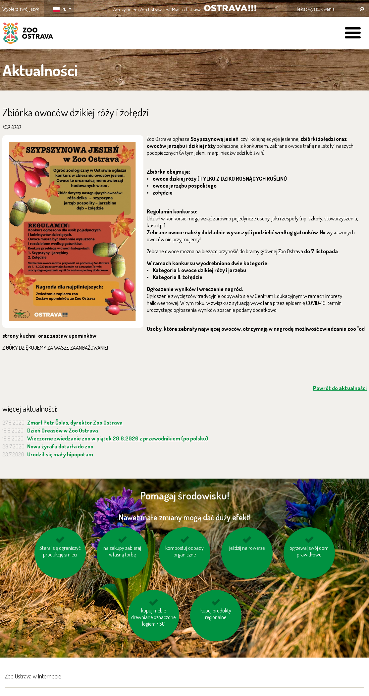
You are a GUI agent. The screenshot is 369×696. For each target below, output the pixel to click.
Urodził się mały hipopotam (60, 454)
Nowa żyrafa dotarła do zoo (60, 446)
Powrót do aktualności (340, 387)
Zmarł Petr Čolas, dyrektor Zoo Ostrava (75, 422)
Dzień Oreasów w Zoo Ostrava (62, 430)
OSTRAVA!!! (230, 8)
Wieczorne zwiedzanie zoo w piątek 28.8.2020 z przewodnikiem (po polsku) (117, 438)
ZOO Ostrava (28, 34)
